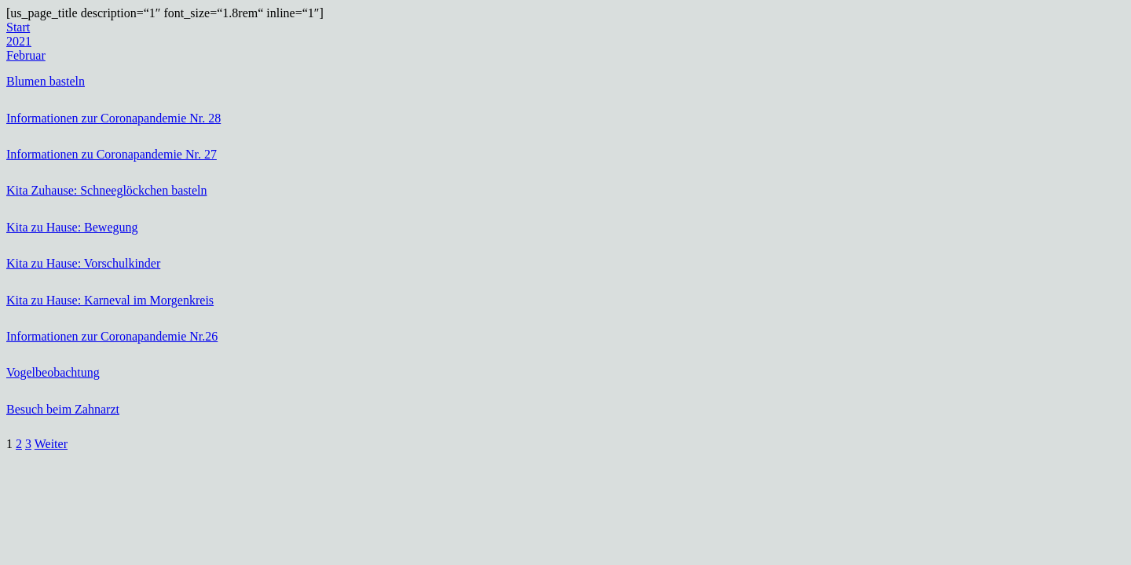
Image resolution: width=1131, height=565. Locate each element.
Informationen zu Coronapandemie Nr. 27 (111, 154)
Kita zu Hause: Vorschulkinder (83, 263)
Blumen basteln (45, 81)
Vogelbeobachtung (53, 372)
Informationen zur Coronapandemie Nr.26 (112, 336)
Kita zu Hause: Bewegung (72, 227)
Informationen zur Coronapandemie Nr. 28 (113, 118)
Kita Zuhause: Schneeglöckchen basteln (106, 190)
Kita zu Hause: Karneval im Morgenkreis (110, 300)
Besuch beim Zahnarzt (62, 409)
